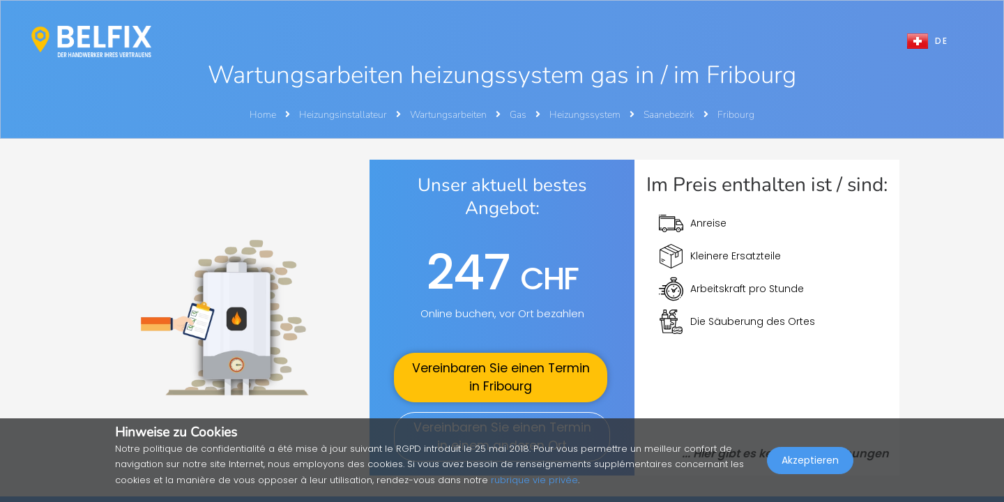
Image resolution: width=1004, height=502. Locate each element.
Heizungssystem (586, 114)
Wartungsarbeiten (449, 114)
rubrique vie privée (534, 480)
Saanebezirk (670, 114)
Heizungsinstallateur (344, 114)
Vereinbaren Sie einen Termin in (501, 377)
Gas (519, 114)
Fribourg (735, 114)
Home (263, 114)
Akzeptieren (810, 471)
